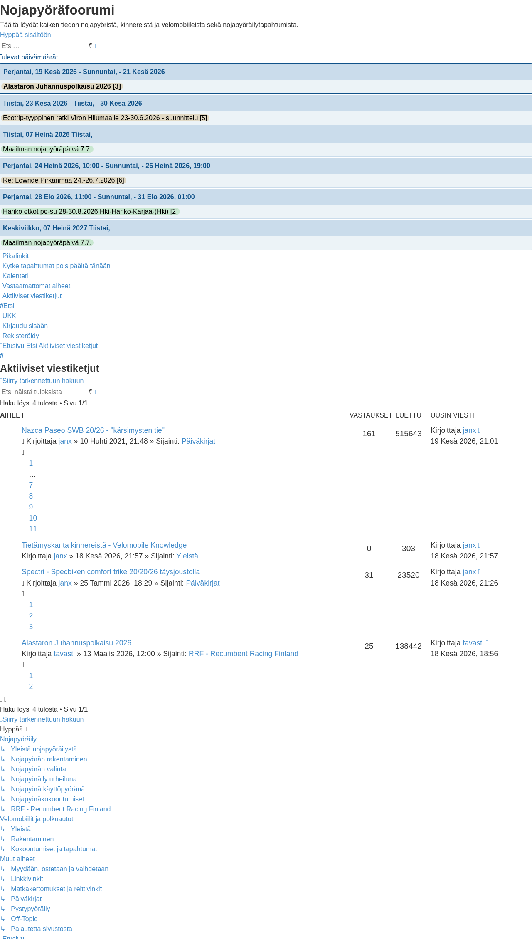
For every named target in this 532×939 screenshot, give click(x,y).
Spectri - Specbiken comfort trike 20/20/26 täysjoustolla (111, 572)
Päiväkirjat (198, 441)
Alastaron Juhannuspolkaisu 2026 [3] (62, 86)
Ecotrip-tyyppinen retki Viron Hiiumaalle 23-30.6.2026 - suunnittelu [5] (105, 117)
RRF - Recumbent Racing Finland (243, 654)
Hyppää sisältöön (25, 34)
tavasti (64, 654)
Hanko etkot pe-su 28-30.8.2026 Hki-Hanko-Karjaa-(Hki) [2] (90, 211)
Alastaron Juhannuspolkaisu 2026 (76, 643)
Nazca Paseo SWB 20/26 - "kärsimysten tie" (93, 430)
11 (33, 529)
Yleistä (187, 556)
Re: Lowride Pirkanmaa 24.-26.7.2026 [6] (63, 180)
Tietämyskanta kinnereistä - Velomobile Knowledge (104, 545)
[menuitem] (55, 265)
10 (33, 518)
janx (65, 441)
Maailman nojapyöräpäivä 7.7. (47, 149)
